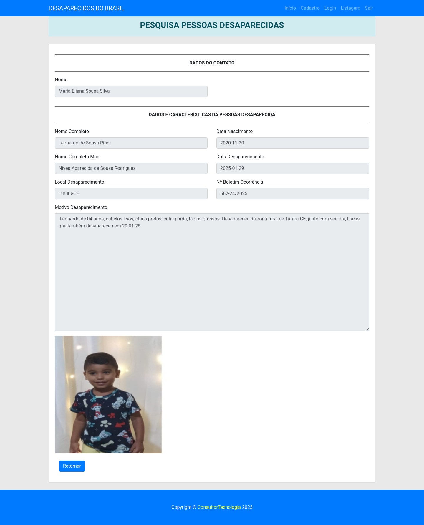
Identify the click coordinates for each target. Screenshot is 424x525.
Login (330, 8)
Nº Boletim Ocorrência (239, 182)
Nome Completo (72, 131)
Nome (61, 79)
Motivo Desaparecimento (81, 207)
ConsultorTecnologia (219, 507)
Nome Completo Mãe (77, 157)
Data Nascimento (234, 131)
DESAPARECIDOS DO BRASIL (86, 8)
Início (290, 8)
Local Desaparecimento (79, 182)
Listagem (350, 8)
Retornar (72, 466)
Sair (369, 8)
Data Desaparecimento (240, 157)
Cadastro (310, 8)
